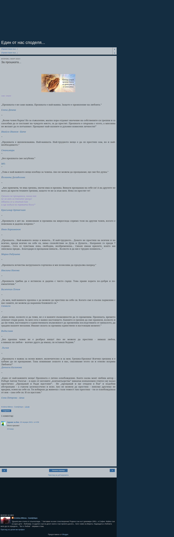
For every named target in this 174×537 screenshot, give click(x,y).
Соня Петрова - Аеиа (12, 397)
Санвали (5, 305)
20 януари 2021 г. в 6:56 (29, 422)
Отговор (10, 429)
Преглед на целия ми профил (13, 530)
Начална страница (58, 470)
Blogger (65, 534)
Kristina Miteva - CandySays (26, 518)
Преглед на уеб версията (58, 475)
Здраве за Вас (13, 422)
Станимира (7, 150)
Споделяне (6, 411)
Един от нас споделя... (23, 42)
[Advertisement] (58, 21)
